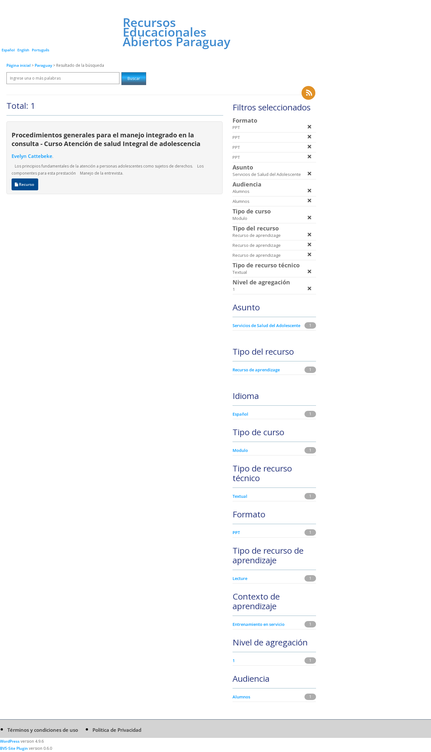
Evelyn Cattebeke (32, 156)
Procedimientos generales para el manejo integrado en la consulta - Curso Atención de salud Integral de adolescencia (106, 139)
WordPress (10, 741)
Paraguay (44, 65)
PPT (236, 532)
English (23, 50)
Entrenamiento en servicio (259, 624)
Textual (240, 496)
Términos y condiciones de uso (42, 730)
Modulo (240, 450)
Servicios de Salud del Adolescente (266, 325)
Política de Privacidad (116, 730)
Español (8, 50)
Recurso (25, 184)
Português (40, 50)
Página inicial (18, 65)
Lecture (240, 578)
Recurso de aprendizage (256, 370)
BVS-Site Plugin (14, 748)
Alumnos (241, 697)
